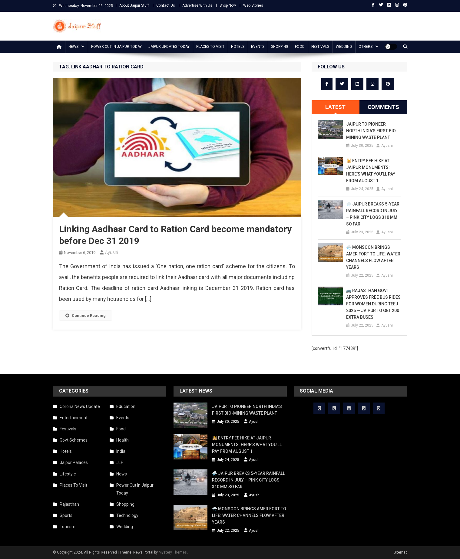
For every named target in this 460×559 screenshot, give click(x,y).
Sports (66, 515)
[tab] (335, 107)
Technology (127, 515)
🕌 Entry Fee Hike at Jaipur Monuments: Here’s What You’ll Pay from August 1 (370, 170)
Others (365, 46)
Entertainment (74, 417)
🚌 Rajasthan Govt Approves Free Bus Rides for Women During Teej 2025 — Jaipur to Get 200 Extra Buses (373, 304)
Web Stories (253, 5)
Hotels (237, 46)
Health (122, 440)
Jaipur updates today (169, 46)
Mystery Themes (173, 552)
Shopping (279, 46)
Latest (335, 107)
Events (257, 46)
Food (300, 46)
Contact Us (165, 5)
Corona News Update (80, 406)
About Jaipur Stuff (134, 5)
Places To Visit (210, 46)
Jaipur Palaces (74, 462)
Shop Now (228, 5)
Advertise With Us (197, 5)
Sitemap (400, 552)
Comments (383, 107)
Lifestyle (68, 474)
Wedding (344, 46)
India (120, 451)
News (73, 46)
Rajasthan (69, 504)
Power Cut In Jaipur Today (116, 46)
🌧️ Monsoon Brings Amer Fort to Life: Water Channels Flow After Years (373, 257)
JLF (119, 462)
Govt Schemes (74, 440)
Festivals (320, 46)
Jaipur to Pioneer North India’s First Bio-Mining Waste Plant (372, 131)
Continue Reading (85, 315)
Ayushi (111, 252)
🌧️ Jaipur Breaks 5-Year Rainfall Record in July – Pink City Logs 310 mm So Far (372, 214)
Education (125, 406)
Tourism (67, 526)
